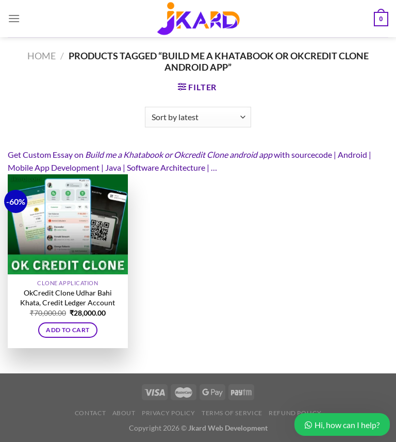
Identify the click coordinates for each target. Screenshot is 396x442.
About (124, 413)
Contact (90, 413)
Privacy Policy (168, 413)
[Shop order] (198, 117)
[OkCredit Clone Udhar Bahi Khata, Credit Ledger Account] (68, 224)
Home (41, 55)
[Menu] (14, 18)
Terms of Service (232, 413)
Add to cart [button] (67, 329)
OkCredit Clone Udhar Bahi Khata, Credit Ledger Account (67, 297)
